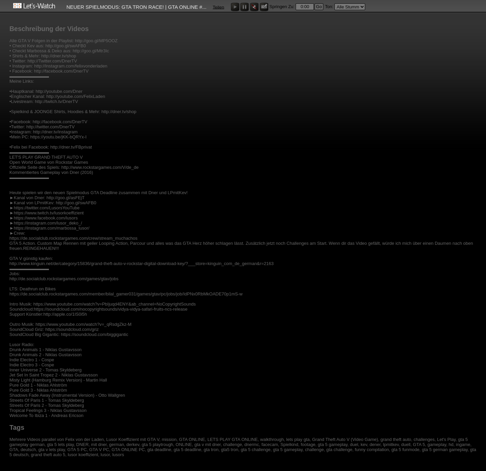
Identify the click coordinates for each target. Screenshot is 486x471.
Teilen (218, 6)
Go (319, 6)
